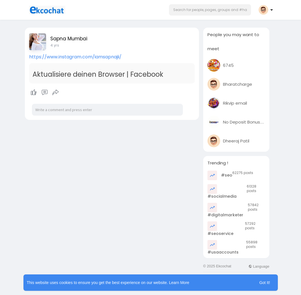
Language (258, 266)
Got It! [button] (264, 282)
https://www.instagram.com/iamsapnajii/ (75, 57)
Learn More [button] (179, 282)
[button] (210, 10)
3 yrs (54, 45)
